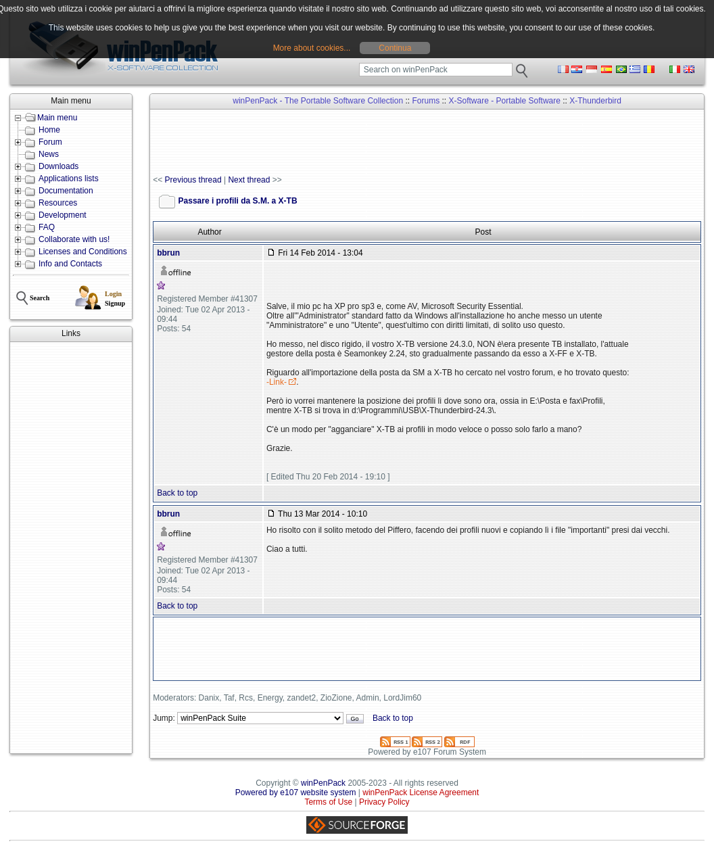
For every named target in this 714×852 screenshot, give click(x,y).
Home (49, 130)
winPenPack (323, 783)
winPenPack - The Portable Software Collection (318, 100)
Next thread (249, 180)
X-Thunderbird (595, 100)
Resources (58, 203)
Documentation (66, 190)
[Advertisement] (71, 548)
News (49, 154)
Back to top (177, 493)
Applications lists (69, 178)
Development (63, 215)
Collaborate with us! (74, 239)
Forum (50, 142)
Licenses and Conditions (83, 251)
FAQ (47, 227)
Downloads (58, 166)
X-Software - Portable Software (504, 100)
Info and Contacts (70, 263)
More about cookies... (312, 48)
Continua (395, 48)
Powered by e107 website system (295, 792)
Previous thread (193, 180)
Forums (425, 100)
